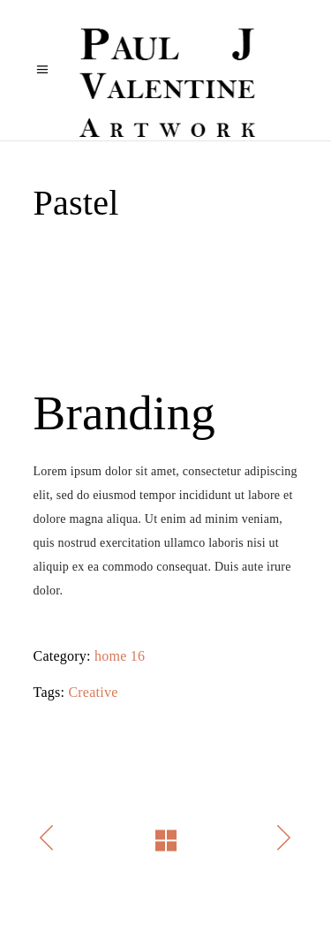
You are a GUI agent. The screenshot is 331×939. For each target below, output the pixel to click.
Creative (92, 692)
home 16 (119, 655)
